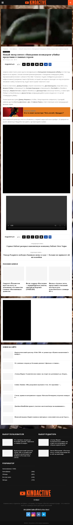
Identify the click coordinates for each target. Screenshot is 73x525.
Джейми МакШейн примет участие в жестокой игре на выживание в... (40, 406)
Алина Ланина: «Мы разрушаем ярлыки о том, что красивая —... (38, 385)
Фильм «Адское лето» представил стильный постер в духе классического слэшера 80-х (59, 287)
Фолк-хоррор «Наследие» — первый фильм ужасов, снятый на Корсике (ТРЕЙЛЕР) (36, 286)
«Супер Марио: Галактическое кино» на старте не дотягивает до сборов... (41, 374)
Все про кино (6, 477)
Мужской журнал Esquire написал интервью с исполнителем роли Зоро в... (42, 417)
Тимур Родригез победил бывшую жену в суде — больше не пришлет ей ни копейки (36, 256)
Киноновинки (6, 469)
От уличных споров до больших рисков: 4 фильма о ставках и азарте (24, 441)
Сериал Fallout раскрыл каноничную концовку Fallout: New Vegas (36, 246)
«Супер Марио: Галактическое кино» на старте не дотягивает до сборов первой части (59, 442)
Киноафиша (6, 51)
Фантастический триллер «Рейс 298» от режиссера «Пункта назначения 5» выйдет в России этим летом (23, 454)
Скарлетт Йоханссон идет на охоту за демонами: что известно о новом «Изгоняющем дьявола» (13, 287)
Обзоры (5, 474)
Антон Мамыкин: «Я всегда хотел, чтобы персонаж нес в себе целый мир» (60, 452)
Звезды (4, 480)
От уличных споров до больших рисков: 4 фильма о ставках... (37, 363)
